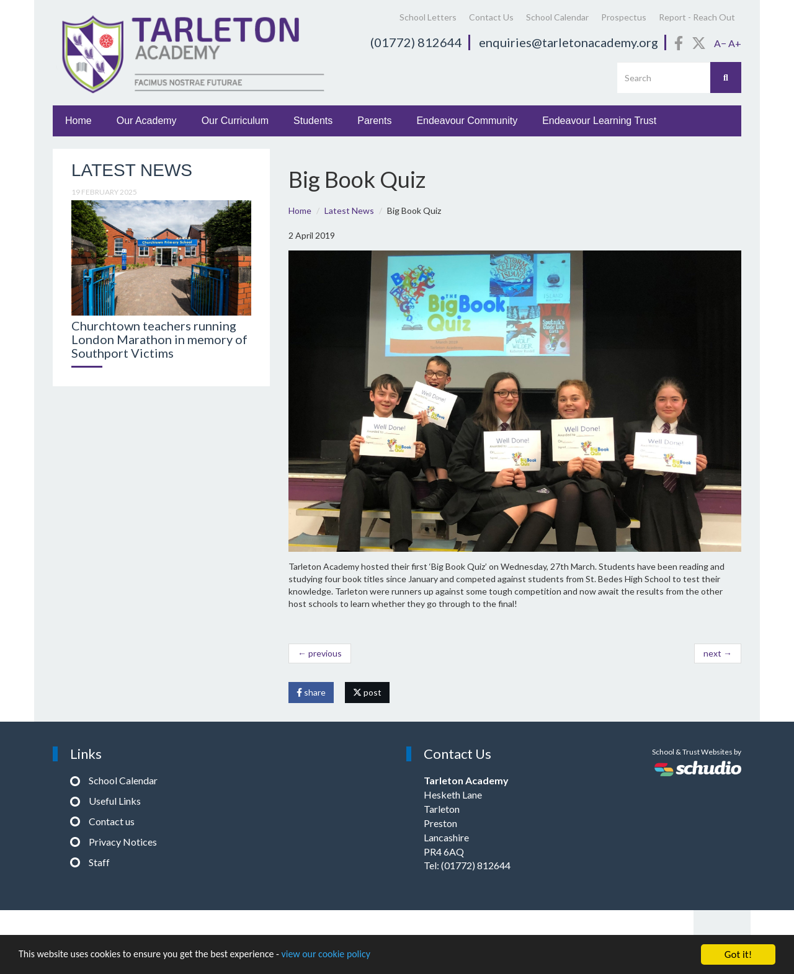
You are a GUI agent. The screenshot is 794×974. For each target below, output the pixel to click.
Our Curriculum (235, 120)
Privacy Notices (123, 842)
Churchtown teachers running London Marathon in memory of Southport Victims (159, 339)
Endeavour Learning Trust (599, 120)
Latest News (349, 210)
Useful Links (115, 801)
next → (717, 653)
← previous (320, 653)
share (311, 692)
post (367, 692)
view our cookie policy (347, 957)
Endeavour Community (466, 120)
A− (720, 43)
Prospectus (623, 17)
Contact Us (491, 17)
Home (78, 120)
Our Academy (147, 120)
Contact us (112, 821)
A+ (734, 43)
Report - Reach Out (697, 17)
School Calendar (557, 17)
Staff (99, 862)
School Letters (428, 17)
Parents (374, 120)
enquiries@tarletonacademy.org (568, 42)
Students (312, 120)
